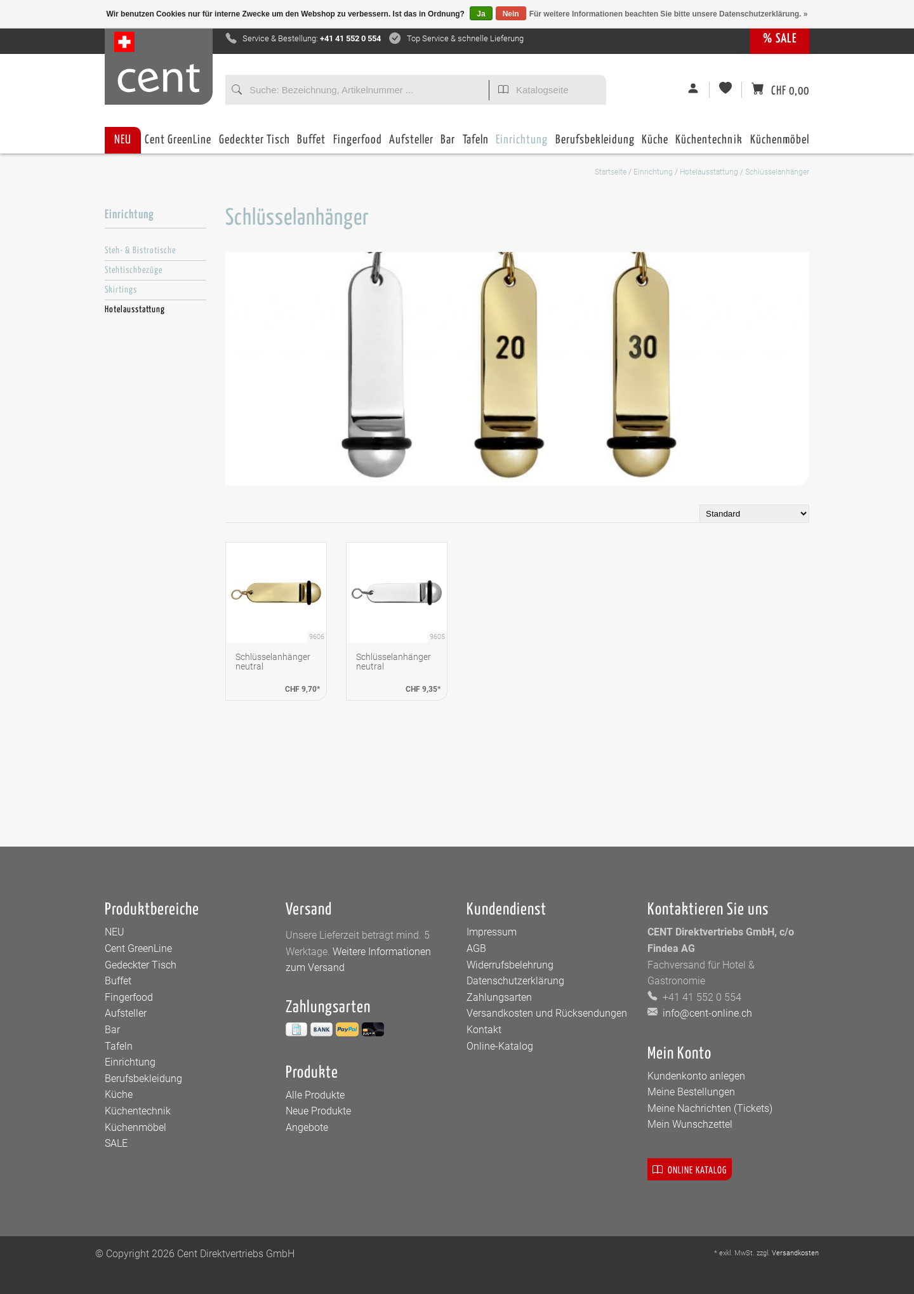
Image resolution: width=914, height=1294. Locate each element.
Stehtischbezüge (133, 270)
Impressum (492, 932)
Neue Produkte (318, 1111)
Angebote (307, 1127)
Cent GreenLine (178, 140)
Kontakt (484, 1030)
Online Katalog (689, 1169)
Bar (447, 144)
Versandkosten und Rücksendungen (547, 1013)
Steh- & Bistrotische (140, 250)
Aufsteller (411, 144)
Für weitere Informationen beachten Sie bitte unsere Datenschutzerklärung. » (668, 14)
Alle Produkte (315, 1095)
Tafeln (476, 144)
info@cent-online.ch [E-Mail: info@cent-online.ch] (706, 1013)
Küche (655, 144)
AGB (476, 948)
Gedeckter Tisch (254, 144)
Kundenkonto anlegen (696, 1076)
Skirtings (121, 290)
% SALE (780, 39)
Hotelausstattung (709, 172)
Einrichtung (522, 144)
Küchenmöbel (779, 144)
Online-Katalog (500, 1046)
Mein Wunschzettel (689, 1124)
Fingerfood (357, 144)
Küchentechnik (709, 144)
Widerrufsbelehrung (510, 965)
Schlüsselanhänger (777, 172)
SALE (116, 1143)
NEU (122, 140)
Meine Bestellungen (691, 1092)
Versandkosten (795, 1253)
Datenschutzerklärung (515, 981)
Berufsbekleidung (595, 144)
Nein (511, 14)
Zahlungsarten (499, 997)
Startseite (610, 172)
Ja (481, 14)
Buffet (311, 144)
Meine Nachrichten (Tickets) (709, 1108)
